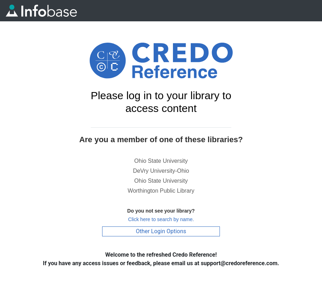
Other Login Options (161, 231)
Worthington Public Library (161, 191)
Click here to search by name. (161, 219)
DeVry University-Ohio (161, 171)
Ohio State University (161, 161)
